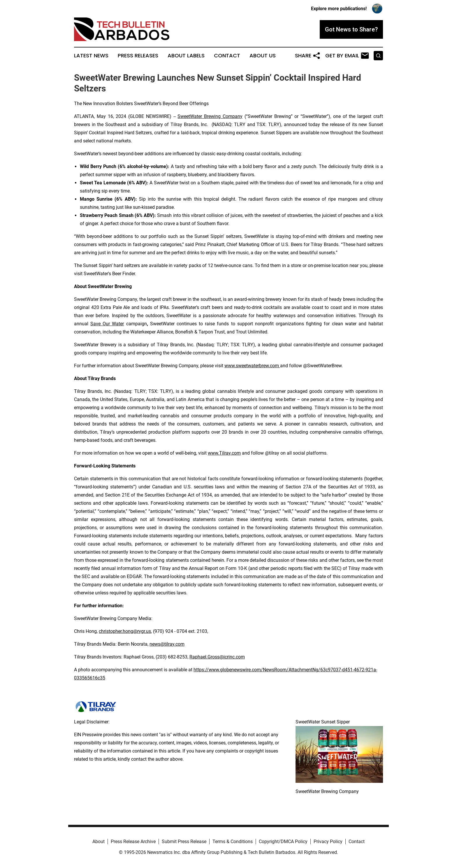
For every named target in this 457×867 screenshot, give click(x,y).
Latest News (91, 55)
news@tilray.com (167, 644)
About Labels (186, 55)
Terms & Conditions (232, 841)
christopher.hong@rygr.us (125, 631)
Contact (227, 55)
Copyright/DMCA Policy (283, 841)
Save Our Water (107, 323)
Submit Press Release (184, 841)
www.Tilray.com (224, 453)
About (98, 841)
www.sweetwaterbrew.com (252, 365)
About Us (262, 55)
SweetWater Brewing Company (209, 116)
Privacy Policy (328, 841)
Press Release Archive (133, 841)
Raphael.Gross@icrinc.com (217, 657)
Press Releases (138, 55)
